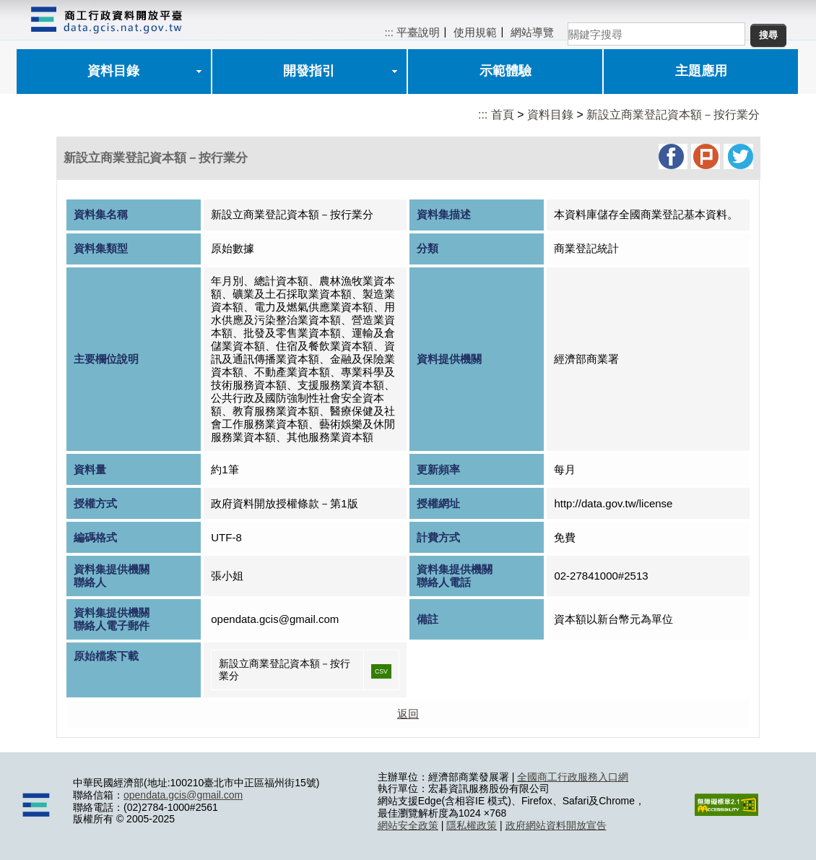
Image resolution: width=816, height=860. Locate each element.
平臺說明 (418, 32)
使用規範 (475, 32)
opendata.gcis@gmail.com (183, 795)
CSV (381, 671)
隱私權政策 (471, 825)
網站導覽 (532, 32)
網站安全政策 (408, 825)
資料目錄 (113, 71)
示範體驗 (505, 71)
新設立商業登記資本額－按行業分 (673, 114)
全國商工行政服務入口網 (572, 777)
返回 (408, 714)
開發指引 (309, 71)
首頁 (502, 114)
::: (389, 32)
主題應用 (701, 71)
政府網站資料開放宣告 (556, 825)
